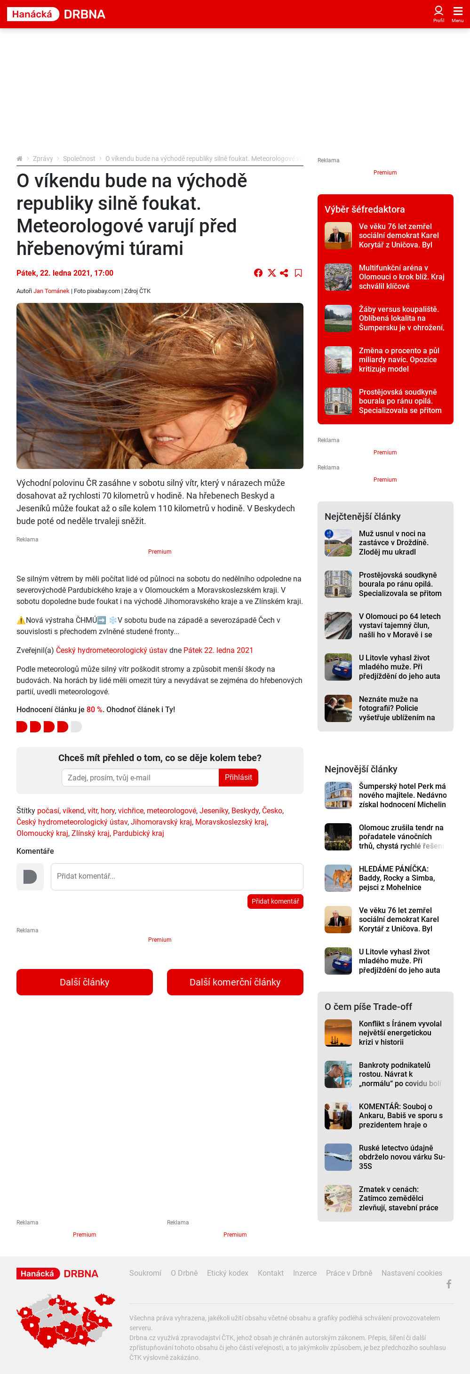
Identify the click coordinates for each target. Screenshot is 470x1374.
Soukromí (145, 1273)
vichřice (130, 810)
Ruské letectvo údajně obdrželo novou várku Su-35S (402, 1157)
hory (108, 810)
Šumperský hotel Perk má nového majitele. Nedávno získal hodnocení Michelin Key (403, 800)
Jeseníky (213, 810)
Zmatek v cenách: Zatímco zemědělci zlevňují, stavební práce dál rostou (398, 1203)
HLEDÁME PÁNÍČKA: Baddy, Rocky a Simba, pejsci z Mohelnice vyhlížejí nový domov (397, 883)
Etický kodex (227, 1273)
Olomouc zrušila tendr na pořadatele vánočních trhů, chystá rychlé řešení (401, 836)
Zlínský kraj (91, 833)
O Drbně (184, 1273)
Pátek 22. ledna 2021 (218, 650)
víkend (73, 810)
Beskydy (245, 810)
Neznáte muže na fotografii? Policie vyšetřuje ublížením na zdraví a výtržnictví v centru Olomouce (397, 717)
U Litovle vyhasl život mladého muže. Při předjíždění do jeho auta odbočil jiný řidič (399, 671)
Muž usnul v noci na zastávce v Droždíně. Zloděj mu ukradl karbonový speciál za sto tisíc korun (400, 551)
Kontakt (271, 1273)
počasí (48, 810)
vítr (92, 810)
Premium (160, 551)
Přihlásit (238, 777)
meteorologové (171, 810)
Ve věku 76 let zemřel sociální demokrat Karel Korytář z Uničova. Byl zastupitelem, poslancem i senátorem (401, 244)
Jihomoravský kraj (161, 822)
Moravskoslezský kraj (231, 822)
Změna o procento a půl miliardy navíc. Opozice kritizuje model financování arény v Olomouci (399, 368)
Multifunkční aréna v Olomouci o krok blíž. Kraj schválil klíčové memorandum (402, 281)
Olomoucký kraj (42, 833)
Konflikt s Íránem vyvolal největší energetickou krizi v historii (400, 1033)
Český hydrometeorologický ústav (111, 650)
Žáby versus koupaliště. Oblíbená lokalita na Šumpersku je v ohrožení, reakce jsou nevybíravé (402, 323)
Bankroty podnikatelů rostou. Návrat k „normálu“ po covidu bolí (400, 1074)
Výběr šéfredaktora (365, 209)
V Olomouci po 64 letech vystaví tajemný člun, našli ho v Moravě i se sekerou (400, 630)
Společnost (79, 158)
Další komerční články (235, 982)
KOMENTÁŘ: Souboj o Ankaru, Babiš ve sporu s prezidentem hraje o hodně (401, 1120)
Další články (84, 982)
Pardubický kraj (138, 833)
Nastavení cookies (412, 1273)
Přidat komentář (275, 901)
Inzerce (305, 1273)
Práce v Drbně (349, 1273)
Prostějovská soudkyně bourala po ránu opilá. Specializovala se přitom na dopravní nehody (400, 406)
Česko (272, 810)
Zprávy (43, 158)
